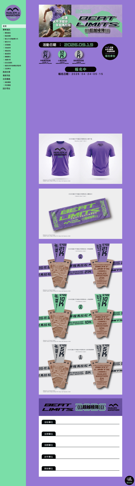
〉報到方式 (7, 42)
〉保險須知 (7, 51)
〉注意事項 (7, 68)
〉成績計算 (7, 59)
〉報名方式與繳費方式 (10, 39)
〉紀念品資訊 (7, 62)
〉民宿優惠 (7, 85)
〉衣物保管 (7, 48)
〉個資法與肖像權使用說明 (12, 65)
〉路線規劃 (7, 36)
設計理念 (6, 88)
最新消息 (6, 75)
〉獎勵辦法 (7, 57)
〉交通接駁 (7, 45)
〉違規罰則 (7, 54)
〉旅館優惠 (7, 82)
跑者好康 (6, 72)
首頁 (4, 26)
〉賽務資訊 (7, 33)
